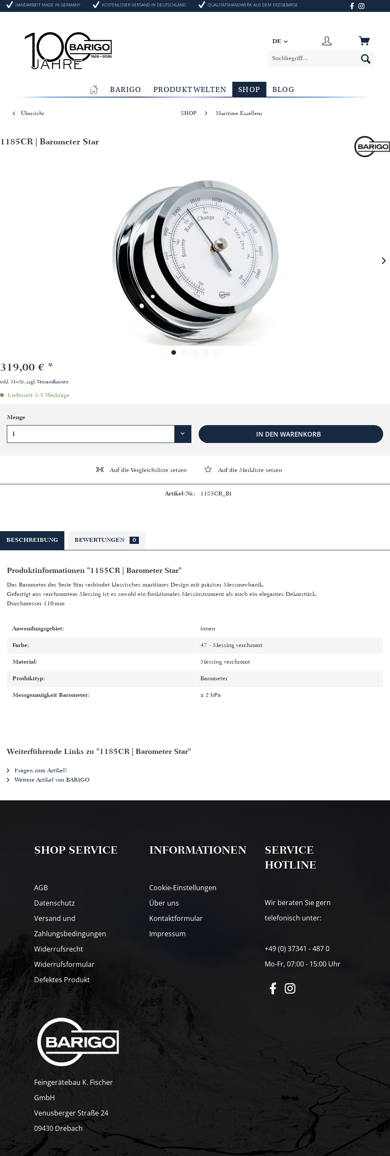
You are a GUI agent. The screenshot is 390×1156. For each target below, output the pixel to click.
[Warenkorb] (365, 41)
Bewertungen (107, 540)
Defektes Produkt (62, 979)
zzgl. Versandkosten (47, 382)
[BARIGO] (125, 90)
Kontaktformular (176, 918)
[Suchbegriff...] (321, 58)
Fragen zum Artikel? (37, 771)
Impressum (167, 933)
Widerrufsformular (64, 964)
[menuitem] (321, 58)
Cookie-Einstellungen (183, 887)
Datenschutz (54, 903)
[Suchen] (366, 58)
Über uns (164, 903)
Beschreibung (32, 540)
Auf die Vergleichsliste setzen (141, 469)
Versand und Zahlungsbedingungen (70, 926)
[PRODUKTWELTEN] (189, 90)
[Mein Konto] (327, 41)
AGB (41, 887)
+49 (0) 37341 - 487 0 (297, 948)
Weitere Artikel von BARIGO (48, 780)
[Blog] (283, 90)
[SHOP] (249, 90)
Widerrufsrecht (58, 949)
